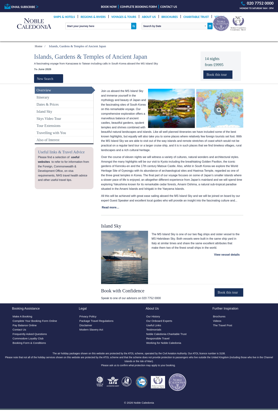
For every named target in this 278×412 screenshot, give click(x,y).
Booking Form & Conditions (30, 343)
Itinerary (43, 97)
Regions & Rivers (93, 17)
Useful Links (154, 325)
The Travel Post (223, 325)
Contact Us (168, 7)
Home (38, 46)
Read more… (110, 207)
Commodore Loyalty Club (29, 339)
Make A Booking (23, 316)
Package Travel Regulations (97, 321)
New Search (45, 79)
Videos (217, 321)
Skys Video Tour (49, 118)
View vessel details (227, 254)
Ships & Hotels (64, 17)
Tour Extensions (48, 126)
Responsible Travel (158, 339)
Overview (44, 90)
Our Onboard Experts (159, 321)
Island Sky (44, 111)
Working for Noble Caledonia (164, 343)
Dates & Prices (48, 104)
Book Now (109, 7)
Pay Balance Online (25, 325)
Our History (153, 316)
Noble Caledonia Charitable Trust (167, 334)
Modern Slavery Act (91, 330)
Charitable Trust (196, 17)
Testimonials (154, 330)
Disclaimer (86, 325)
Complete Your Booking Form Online (36, 321)
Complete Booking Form (138, 7)
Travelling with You (51, 133)
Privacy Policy (88, 316)
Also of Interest (48, 140)
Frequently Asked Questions (30, 334)
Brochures (170, 17)
